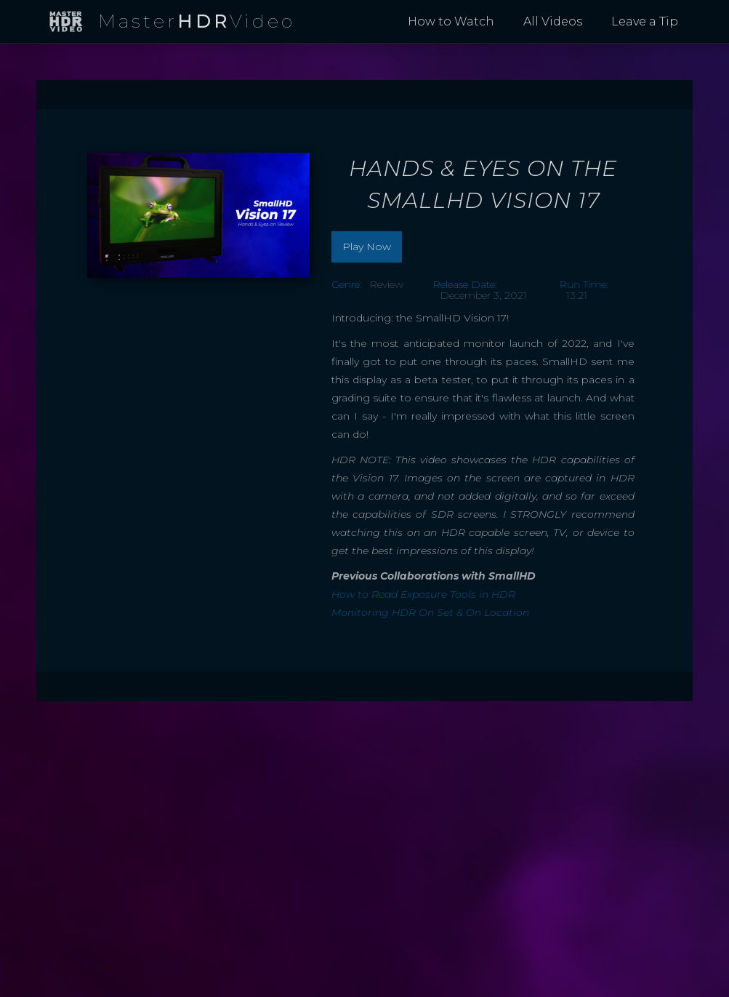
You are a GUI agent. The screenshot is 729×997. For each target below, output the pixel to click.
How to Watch (451, 21)
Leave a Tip (644, 21)
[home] (171, 22)
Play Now (366, 246)
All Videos (552, 21)
